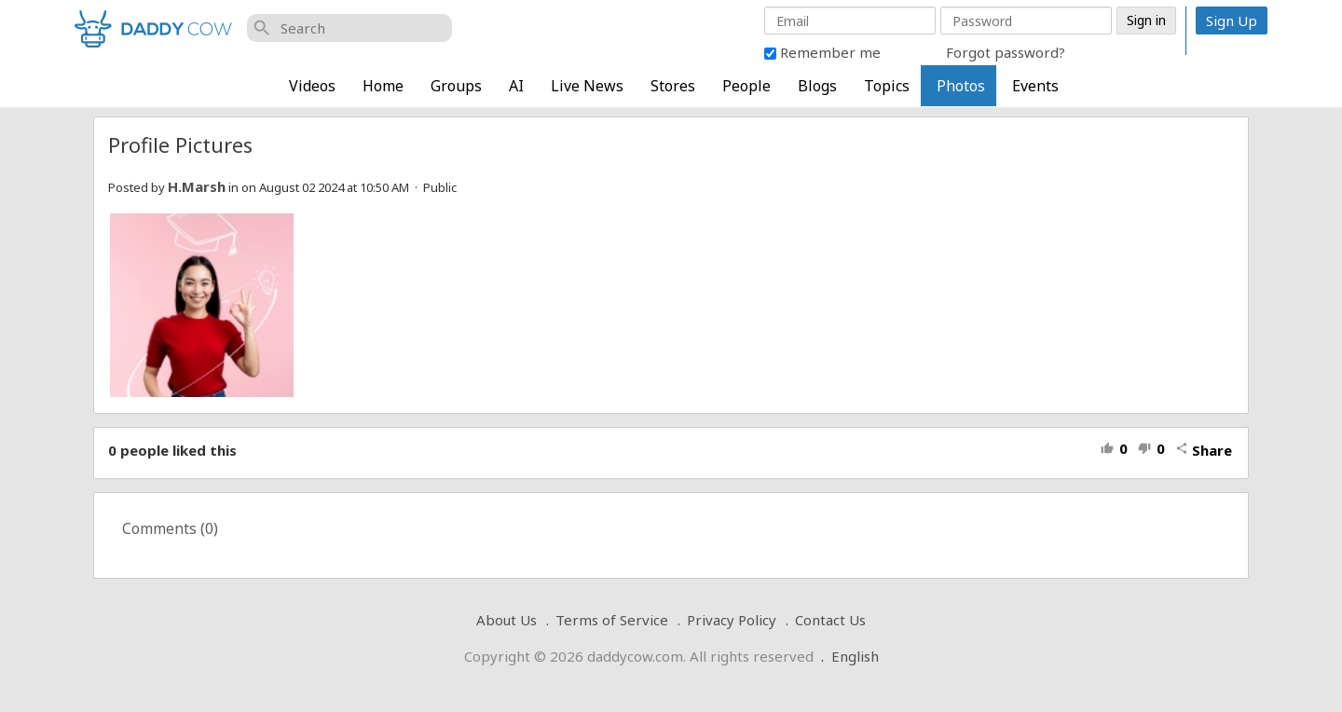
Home (383, 85)
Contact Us (830, 619)
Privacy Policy (731, 619)
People (746, 85)
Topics (887, 85)
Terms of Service (611, 619)
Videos (312, 85)
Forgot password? (1005, 52)
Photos (961, 85)
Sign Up (1231, 20)
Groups (456, 85)
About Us (506, 619)
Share (1203, 450)
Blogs (817, 85)
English (855, 656)
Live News (587, 85)
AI (516, 85)
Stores (672, 85)
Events (1035, 85)
